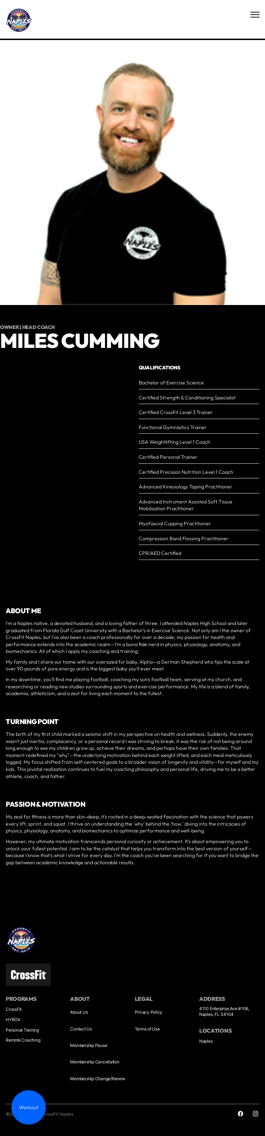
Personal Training (22, 1030)
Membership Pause (88, 1045)
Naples (206, 1041)
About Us (79, 1012)
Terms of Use (147, 1029)
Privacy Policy (149, 1012)
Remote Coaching (23, 1040)
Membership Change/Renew (97, 1078)
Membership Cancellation (94, 1061)
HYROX (13, 1019)
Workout (28, 1107)
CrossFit (13, 1009)
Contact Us (81, 1029)
